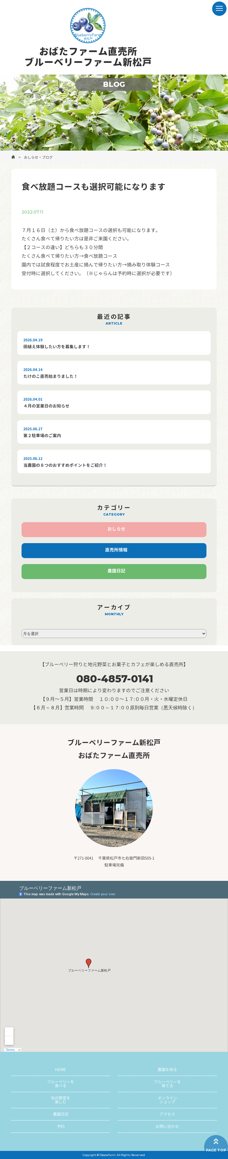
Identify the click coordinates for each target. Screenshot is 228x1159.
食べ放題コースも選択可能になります (93, 187)
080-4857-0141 (114, 678)
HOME (60, 1069)
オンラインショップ (167, 1100)
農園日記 (116, 571)
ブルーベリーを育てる (167, 1083)
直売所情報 (116, 550)
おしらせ (116, 529)
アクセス (167, 1114)
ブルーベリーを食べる (60, 1083)
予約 (61, 1126)
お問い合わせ (167, 1126)
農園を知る (167, 1069)
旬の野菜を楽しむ (60, 1100)
